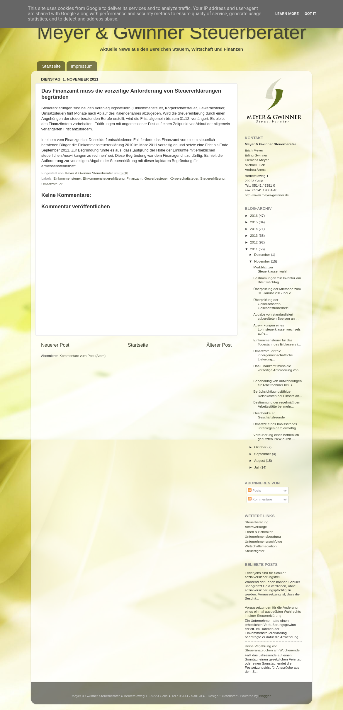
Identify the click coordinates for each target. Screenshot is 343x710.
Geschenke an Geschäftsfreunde (269, 415)
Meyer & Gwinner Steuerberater (171, 32)
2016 (254, 215)
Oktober (260, 447)
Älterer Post (219, 345)
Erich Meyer (254, 150)
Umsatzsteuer (51, 184)
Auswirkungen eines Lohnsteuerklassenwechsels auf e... (276, 329)
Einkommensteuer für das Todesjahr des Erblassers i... (277, 342)
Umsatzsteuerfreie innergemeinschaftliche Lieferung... (273, 355)
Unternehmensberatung (263, 536)
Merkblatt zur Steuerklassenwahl (269, 269)
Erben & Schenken (259, 532)
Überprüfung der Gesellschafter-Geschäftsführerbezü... (272, 304)
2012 (254, 242)
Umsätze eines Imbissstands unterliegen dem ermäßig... (276, 426)
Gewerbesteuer (155, 178)
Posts (254, 490)
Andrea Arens (255, 169)
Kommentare (260, 499)
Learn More (287, 13)
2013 (254, 235)
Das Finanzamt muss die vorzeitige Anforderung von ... (275, 370)
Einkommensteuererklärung (104, 178)
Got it (310, 13)
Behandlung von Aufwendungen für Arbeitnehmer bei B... (277, 383)
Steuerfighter (254, 551)
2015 (254, 222)
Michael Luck (255, 165)
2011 (254, 249)
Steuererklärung (212, 178)
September (263, 454)
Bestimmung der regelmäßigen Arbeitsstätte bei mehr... (276, 404)
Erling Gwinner (256, 155)
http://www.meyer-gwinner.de (267, 195)
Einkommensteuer (67, 178)
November (262, 261)
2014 (254, 229)
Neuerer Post (55, 345)
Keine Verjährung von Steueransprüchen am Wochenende (272, 648)
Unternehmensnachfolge (263, 541)
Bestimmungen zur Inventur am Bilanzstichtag (277, 280)
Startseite (51, 66)
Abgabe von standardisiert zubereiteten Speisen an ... (275, 316)
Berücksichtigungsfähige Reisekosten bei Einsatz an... (277, 393)
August (260, 460)
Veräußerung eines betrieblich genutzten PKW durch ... (276, 437)
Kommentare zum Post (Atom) (83, 355)
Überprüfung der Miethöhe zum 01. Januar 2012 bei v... (277, 291)
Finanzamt (134, 178)
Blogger (265, 696)
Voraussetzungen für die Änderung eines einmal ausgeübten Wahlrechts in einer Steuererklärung (273, 611)
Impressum (82, 66)
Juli (257, 467)
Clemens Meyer (257, 160)
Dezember (262, 254)
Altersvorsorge (256, 527)
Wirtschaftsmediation (260, 546)
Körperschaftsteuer (183, 178)
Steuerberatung (257, 522)
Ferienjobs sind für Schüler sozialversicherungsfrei (265, 575)
